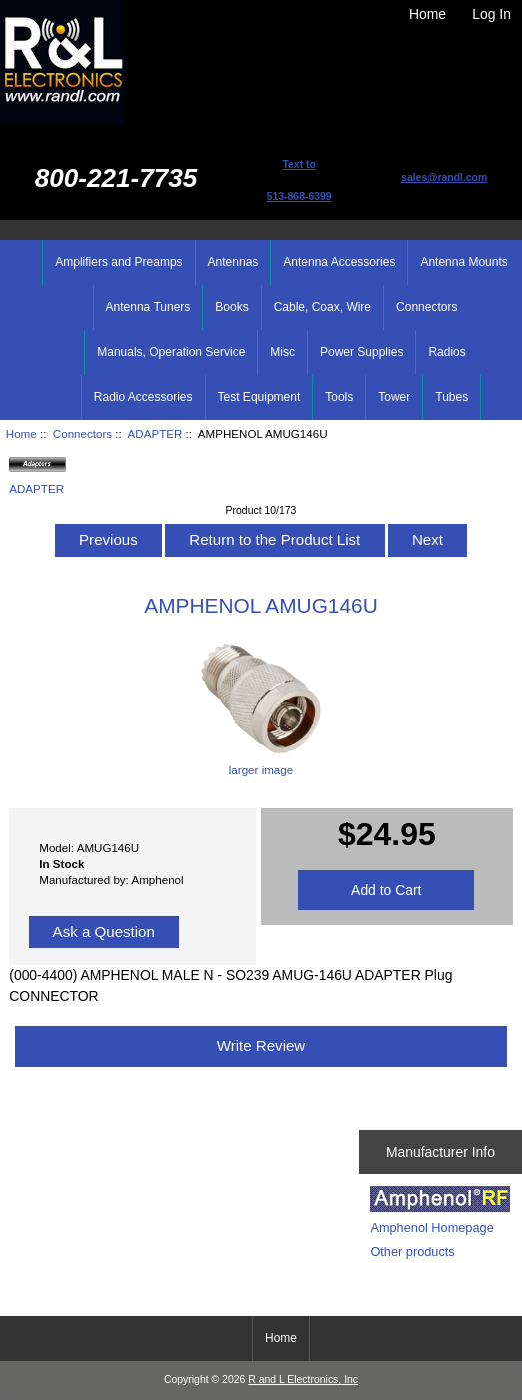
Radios (446, 352)
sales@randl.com (444, 177)
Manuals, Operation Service (171, 352)
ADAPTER (155, 433)
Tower (394, 397)
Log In (491, 14)
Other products (412, 1251)
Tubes (451, 397)
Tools (339, 397)
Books (231, 307)
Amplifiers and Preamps (118, 262)
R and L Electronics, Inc (303, 1379)
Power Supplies (361, 352)
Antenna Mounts (463, 262)
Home (427, 14)
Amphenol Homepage (431, 1227)
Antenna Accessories (339, 262)
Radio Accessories (143, 397)
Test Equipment (259, 397)
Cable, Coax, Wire (322, 307)
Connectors (82, 433)
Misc (282, 352)
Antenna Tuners (148, 307)
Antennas (233, 262)
